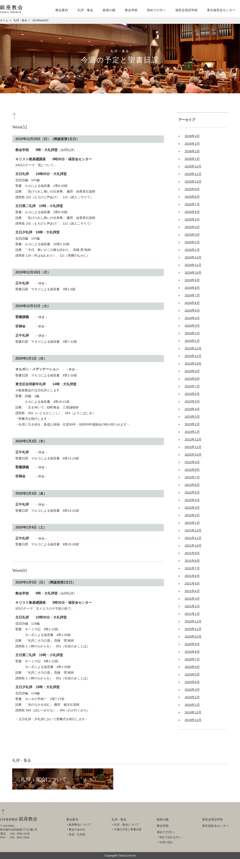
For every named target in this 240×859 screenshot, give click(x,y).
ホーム (4, 20)
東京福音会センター (221, 10)
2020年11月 (193, 629)
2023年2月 (192, 424)
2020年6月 (192, 667)
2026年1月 (192, 159)
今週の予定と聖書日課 (127, 829)
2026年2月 (192, 151)
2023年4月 (192, 409)
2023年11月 (193, 356)
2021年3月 (192, 598)
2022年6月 (192, 485)
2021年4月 (192, 591)
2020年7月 (192, 659)
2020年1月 (192, 704)
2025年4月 (192, 227)
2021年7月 (192, 568)
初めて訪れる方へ (170, 837)
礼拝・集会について (44, 779)
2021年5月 (192, 583)
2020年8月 (192, 651)
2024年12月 (193, 257)
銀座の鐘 (109, 10)
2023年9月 (192, 371)
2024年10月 (193, 272)
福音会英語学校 (186, 10)
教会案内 (61, 10)
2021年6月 (192, 576)
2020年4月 (192, 682)
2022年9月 (192, 462)
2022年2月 (192, 515)
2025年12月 (193, 166)
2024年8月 (192, 287)
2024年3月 (192, 325)
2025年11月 (193, 174)
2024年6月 (192, 303)
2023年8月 (192, 378)
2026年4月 (192, 136)
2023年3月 (192, 416)
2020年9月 (192, 644)
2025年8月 (192, 196)
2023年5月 (192, 401)
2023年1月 (192, 432)
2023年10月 (193, 363)
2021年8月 (192, 560)
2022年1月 (192, 522)
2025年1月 (192, 250)
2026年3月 (192, 143)
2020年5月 (192, 674)
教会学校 (131, 10)
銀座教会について (80, 824)
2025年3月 (192, 234)
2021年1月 (192, 613)
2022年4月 (192, 500)
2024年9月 (192, 280)
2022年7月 (192, 477)
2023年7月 (192, 386)
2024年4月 (192, 318)
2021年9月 (192, 553)
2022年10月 (193, 454)
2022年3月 (192, 507)
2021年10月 (193, 545)
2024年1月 (192, 341)
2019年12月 (193, 712)
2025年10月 (193, 181)
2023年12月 (193, 348)
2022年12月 (193, 439)
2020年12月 (193, 621)
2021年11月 (193, 538)
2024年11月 (193, 265)
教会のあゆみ (77, 829)
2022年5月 (192, 492)
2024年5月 (192, 310)
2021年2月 (192, 606)
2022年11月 (193, 447)
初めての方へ (156, 10)
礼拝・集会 (85, 10)
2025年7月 (192, 204)
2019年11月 (193, 720)
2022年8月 (192, 469)
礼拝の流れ (166, 842)
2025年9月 (192, 189)
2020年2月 (192, 697)
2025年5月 (192, 219)
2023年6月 (192, 394)
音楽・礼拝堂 (77, 834)
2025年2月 (192, 242)
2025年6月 (192, 212)
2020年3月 (192, 689)
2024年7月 (192, 295)
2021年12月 (193, 530)
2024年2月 (192, 333)
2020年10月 (193, 636)
